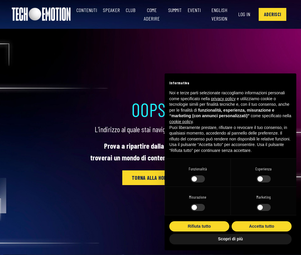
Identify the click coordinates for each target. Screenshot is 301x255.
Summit (175, 10)
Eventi (194, 10)
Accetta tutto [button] (261, 226)
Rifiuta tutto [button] (199, 226)
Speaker (111, 10)
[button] (272, 14)
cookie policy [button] (181, 121)
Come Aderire (152, 14)
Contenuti (86, 10)
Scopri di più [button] (230, 238)
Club (131, 10)
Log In (244, 14)
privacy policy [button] (223, 98)
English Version (219, 14)
